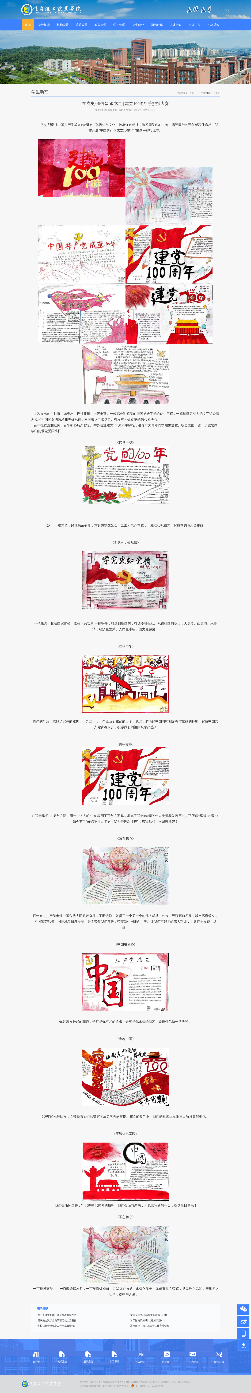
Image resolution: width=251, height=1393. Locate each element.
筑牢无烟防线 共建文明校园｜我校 (149, 1315)
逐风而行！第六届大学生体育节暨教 (149, 1325)
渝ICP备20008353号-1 (118, 1386)
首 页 (27, 25)
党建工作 (194, 25)
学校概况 (44, 25)
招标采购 (213, 25)
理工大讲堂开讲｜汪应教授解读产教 (57, 1315)
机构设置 (63, 25)
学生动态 (205, 92)
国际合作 (157, 25)
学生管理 (119, 25)
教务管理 (100, 25)
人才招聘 (176, 25)
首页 (191, 92)
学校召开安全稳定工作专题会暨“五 (56, 1325)
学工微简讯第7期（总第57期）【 (148, 1320)
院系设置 (82, 25)
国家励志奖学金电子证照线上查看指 (57, 1320)
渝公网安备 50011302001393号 (147, 1386)
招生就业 (138, 25)
